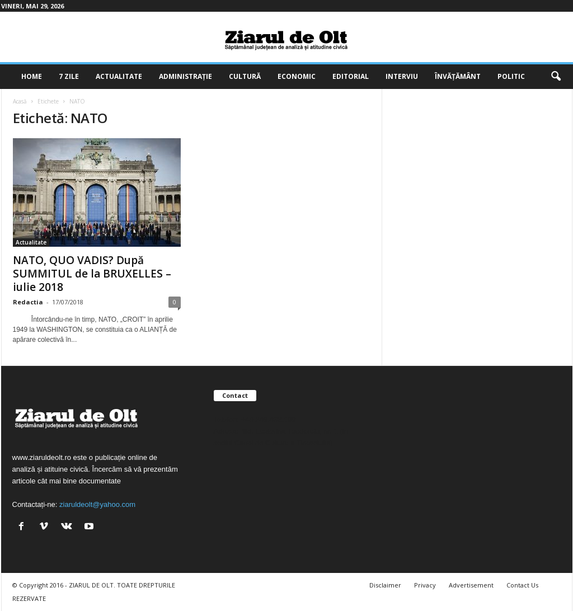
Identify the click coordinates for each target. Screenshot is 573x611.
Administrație (185, 76)
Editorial (350, 76)
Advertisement (471, 585)
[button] (555, 76)
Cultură (245, 76)
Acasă (20, 101)
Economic (297, 76)
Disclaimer (385, 585)
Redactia (28, 302)
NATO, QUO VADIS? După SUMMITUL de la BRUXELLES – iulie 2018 (92, 273)
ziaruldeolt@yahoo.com (97, 504)
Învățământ (458, 76)
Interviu (402, 76)
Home (31, 76)
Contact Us (522, 585)
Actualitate (119, 76)
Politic (511, 76)
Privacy (425, 585)
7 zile (69, 76)
